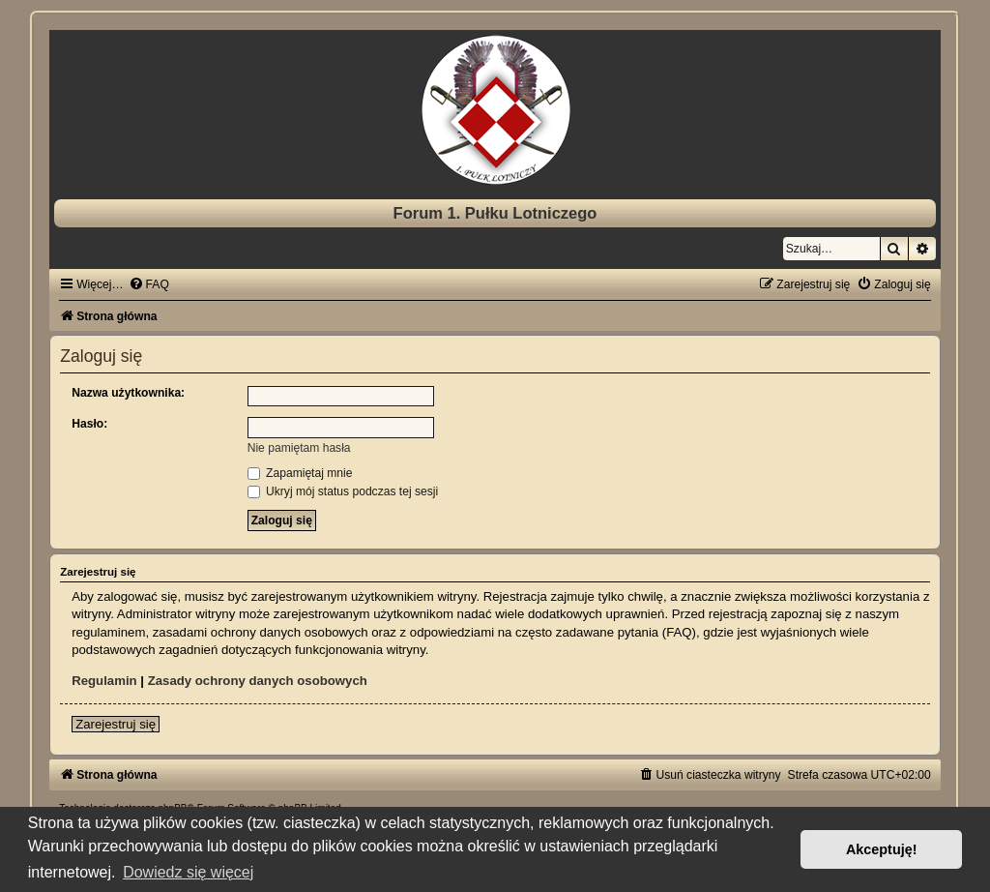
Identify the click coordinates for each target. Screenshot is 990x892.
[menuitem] (149, 284)
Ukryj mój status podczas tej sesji (343, 491)
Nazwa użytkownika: (128, 393)
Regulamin (104, 680)
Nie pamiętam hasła (299, 448)
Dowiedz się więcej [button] (188, 872)
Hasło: (89, 424)
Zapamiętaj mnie (300, 473)
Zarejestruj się (115, 724)
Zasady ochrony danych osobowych (257, 680)
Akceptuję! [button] (881, 849)
